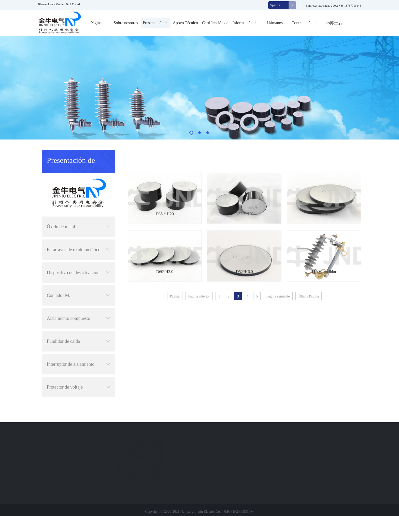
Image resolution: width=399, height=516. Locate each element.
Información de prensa (244, 24)
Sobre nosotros (126, 23)
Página (96, 23)
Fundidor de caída (78, 322)
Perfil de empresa (33, 445)
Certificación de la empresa (215, 24)
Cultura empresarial (35, 454)
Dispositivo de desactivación (78, 253)
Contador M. (78, 276)
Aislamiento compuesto (78, 299)
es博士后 (334, 23)
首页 (333, 154)
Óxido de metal (78, 208)
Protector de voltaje (78, 368)
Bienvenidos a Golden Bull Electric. (60, 4)
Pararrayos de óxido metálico (78, 230)
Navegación (125, 435)
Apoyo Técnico (185, 23)
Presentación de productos (155, 24)
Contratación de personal (305, 24)
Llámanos (275, 23)
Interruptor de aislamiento (78, 345)
